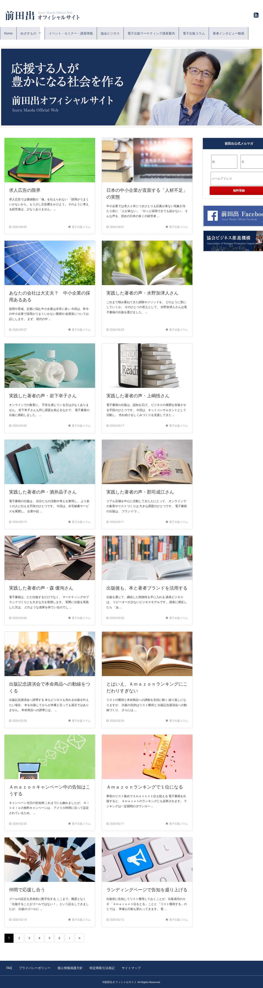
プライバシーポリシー (34, 968)
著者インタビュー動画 (228, 33)
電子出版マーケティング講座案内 (151, 33)
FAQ (9, 968)
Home (8, 33)
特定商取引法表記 (100, 968)
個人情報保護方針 (68, 968)
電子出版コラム (194, 33)
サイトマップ (128, 968)
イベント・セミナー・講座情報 (71, 33)
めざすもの (28, 33)
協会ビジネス (110, 33)
